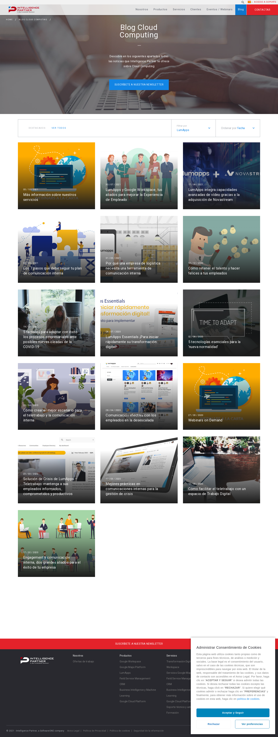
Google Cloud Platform (133, 701)
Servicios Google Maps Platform (184, 672)
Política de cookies (120, 731)
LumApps (125, 672)
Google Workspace (130, 661)
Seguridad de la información (149, 731)
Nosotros (142, 9)
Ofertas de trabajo (83, 661)
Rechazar (214, 724)
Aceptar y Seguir (233, 712)
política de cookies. (248, 698)
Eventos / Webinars (220, 9)
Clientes (195, 9)
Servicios (179, 9)
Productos (160, 9)
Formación (172, 712)
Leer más (56, 175)
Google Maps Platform (133, 667)
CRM (122, 684)
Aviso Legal (73, 731)
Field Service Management (135, 678)
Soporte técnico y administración (185, 707)
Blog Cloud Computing (33, 20)
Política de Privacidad (94, 731)
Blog (241, 9)
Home (9, 20)
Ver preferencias (252, 724)
